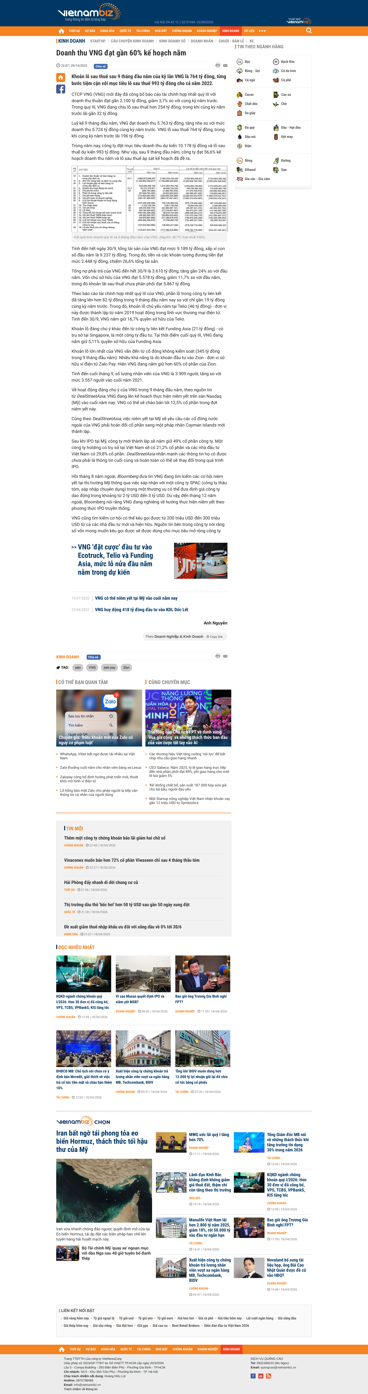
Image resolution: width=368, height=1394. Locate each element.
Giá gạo (142, 1326)
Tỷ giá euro (165, 1318)
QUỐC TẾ (125, 31)
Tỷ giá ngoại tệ (104, 1318)
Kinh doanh (71, 41)
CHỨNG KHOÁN (182, 31)
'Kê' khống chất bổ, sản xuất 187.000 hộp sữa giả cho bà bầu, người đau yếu (187, 787)
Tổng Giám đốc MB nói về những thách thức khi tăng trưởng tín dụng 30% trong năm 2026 (288, 1142)
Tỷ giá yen (145, 1318)
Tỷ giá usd (126, 1318)
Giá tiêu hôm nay (230, 1318)
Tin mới (74, 828)
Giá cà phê (205, 1318)
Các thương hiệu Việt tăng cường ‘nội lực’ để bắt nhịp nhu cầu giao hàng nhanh (187, 756)
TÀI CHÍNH (143, 31)
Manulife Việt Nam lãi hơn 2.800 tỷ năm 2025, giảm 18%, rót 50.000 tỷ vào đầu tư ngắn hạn (209, 1228)
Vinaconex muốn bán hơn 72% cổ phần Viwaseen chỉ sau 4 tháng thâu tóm (132, 860)
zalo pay (109, 667)
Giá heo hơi (186, 1318)
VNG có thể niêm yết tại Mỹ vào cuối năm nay (136, 598)
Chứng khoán (73, 845)
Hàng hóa (71, 934)
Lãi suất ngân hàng (259, 1318)
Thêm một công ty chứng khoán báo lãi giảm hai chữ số (114, 838)
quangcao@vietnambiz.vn (278, 1367)
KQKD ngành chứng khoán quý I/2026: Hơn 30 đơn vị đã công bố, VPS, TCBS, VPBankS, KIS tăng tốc (82, 1002)
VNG (92, 667)
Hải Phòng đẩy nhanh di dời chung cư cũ (101, 882)
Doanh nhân (202, 41)
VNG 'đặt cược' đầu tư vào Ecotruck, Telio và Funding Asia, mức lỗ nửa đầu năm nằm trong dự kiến (115, 559)
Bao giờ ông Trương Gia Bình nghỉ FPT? (201, 999)
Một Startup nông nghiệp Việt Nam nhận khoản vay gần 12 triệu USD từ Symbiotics (189, 801)
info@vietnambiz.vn (87, 1385)
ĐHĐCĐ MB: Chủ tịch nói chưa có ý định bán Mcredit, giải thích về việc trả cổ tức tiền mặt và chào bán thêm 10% (84, 1079)
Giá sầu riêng (102, 1326)
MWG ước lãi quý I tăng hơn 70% (209, 1137)
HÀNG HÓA (107, 31)
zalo (78, 667)
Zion (126, 667)
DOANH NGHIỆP (207, 31)
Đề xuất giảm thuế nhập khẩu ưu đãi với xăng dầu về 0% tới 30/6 (122, 927)
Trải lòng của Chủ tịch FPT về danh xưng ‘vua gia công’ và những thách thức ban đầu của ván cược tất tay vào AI (188, 737)
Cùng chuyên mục (169, 682)
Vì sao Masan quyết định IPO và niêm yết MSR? (140, 999)
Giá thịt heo (124, 1326)
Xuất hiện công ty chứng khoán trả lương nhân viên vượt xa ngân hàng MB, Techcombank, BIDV (142, 1077)
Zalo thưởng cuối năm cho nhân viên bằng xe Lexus (100, 768)
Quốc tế (69, 912)
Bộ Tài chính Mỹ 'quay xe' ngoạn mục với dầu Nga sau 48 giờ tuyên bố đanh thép (116, 1253)
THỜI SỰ (74, 31)
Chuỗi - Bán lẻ (231, 41)
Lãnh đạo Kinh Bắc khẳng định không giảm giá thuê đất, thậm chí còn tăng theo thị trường (210, 1182)
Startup (97, 41)
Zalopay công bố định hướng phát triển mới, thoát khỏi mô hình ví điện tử (99, 779)
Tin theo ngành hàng (260, 47)
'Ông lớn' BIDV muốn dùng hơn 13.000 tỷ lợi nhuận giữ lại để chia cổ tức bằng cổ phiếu (201, 1077)
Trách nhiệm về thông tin (81, 1389)
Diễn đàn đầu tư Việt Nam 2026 (226, 1326)
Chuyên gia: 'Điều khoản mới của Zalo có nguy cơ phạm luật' (96, 740)
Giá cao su (160, 1326)
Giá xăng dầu (287, 1318)
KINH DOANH (230, 31)
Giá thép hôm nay (76, 1326)
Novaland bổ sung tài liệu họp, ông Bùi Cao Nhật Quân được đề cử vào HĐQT (286, 1268)
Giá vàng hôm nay (76, 1318)
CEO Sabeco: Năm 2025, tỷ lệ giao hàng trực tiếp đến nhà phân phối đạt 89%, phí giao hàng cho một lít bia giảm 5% (189, 772)
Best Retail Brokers (186, 1326)
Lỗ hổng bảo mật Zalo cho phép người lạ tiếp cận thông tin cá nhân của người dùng (98, 793)
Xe (251, 41)
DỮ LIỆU (249, 31)
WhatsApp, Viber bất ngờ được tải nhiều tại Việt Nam (97, 756)
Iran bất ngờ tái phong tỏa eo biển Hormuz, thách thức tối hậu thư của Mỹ (101, 1141)
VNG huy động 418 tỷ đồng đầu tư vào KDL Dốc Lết (141, 609)
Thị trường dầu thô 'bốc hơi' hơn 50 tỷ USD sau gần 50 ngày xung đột (127, 904)
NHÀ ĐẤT (161, 31)
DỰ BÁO (90, 31)
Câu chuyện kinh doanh (132, 41)
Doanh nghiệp (125, 1011)
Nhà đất (195, 1198)
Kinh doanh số (172, 41)
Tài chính (62, 1097)
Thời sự (69, 890)
